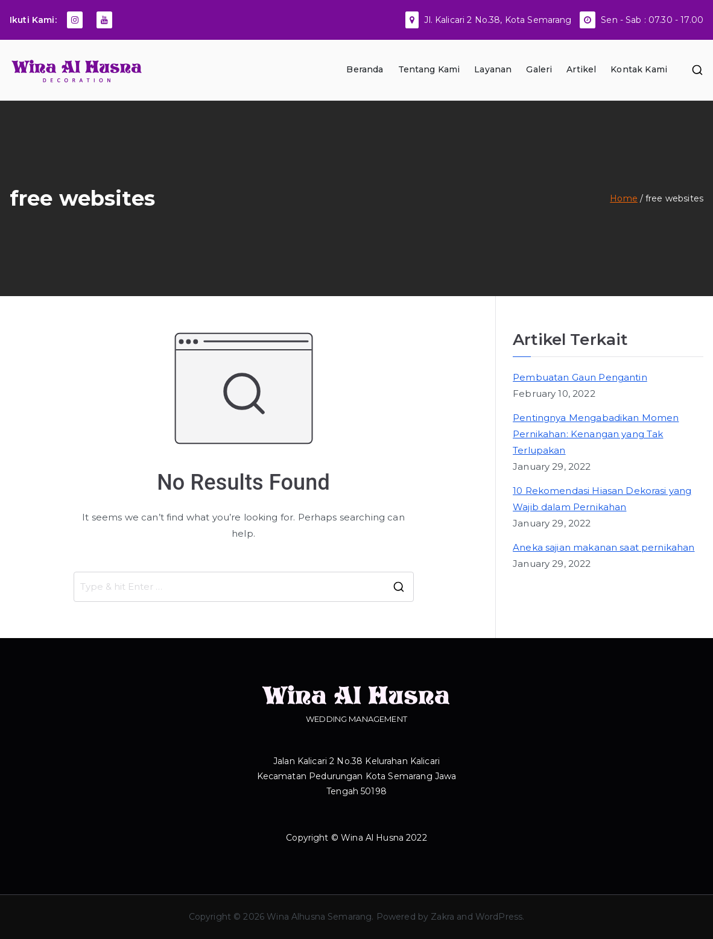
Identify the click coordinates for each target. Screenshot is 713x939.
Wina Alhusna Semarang (319, 916)
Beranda (364, 69)
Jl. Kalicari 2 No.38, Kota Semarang (497, 19)
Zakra (442, 916)
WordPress (498, 916)
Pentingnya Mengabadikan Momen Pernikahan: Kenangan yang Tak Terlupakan (596, 434)
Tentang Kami (429, 69)
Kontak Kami (638, 69)
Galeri (539, 69)
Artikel (581, 69)
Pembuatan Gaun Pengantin (580, 377)
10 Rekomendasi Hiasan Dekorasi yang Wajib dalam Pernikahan (602, 499)
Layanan (493, 69)
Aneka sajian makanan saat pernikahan (603, 547)
